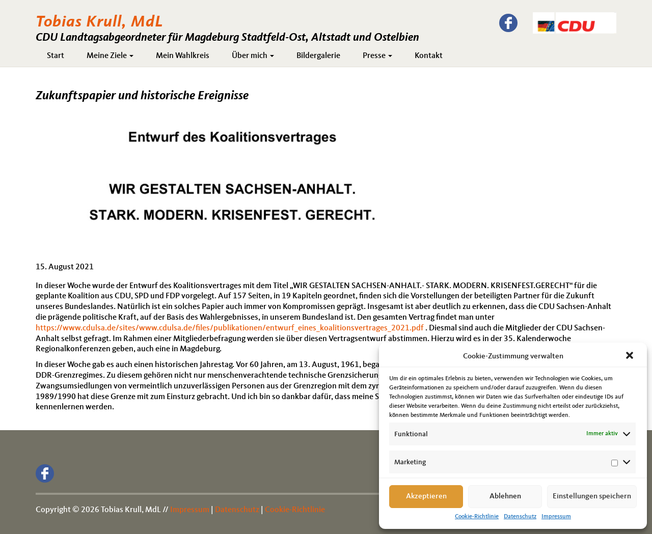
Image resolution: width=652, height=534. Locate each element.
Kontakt (429, 56)
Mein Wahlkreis (182, 56)
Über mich (253, 56)
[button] (630, 356)
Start (55, 56)
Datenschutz (520, 517)
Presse (377, 56)
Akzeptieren (426, 496)
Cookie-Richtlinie (477, 517)
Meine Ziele (110, 56)
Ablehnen (505, 496)
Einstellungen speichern (592, 496)
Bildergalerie (318, 56)
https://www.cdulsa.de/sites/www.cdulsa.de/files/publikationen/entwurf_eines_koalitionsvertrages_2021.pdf (230, 328)
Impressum (556, 517)
